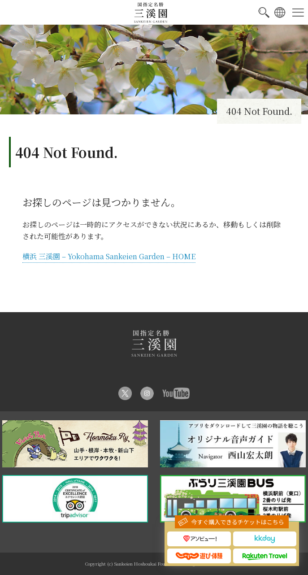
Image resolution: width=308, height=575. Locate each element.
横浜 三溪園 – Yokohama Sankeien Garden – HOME (108, 256)
